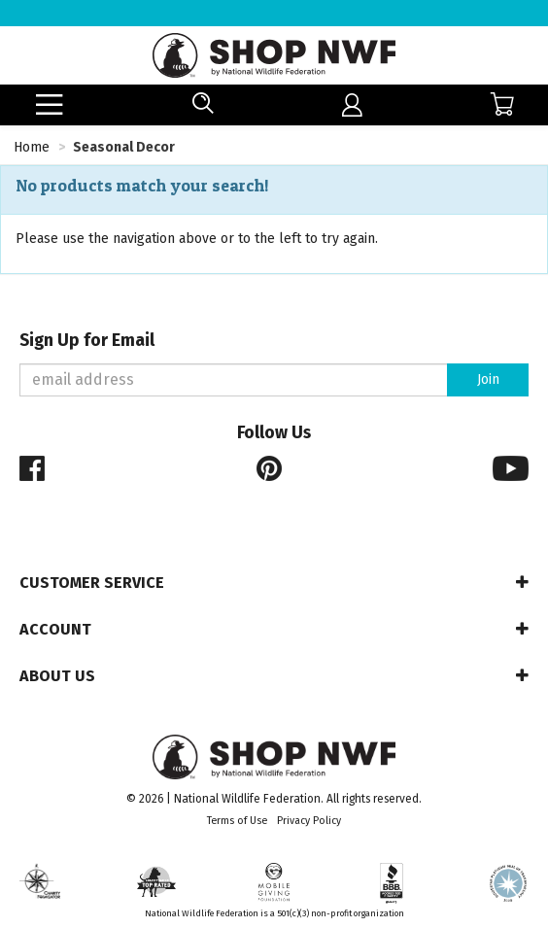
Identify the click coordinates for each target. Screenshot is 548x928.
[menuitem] (352, 105)
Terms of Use (237, 820)
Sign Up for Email (86, 340)
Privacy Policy (309, 820)
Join (488, 379)
